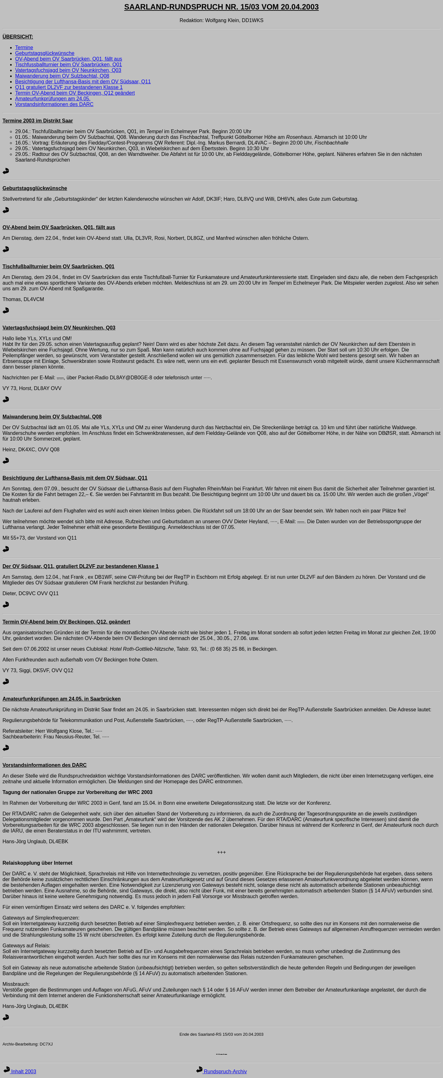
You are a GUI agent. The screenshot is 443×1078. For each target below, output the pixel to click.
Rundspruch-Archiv (221, 1071)
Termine (24, 47)
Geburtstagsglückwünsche (45, 53)
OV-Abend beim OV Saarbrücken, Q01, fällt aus (68, 59)
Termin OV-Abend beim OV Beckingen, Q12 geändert (75, 93)
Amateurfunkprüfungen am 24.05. (52, 98)
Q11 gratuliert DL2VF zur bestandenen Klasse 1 (69, 87)
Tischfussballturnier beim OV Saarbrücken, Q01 (68, 64)
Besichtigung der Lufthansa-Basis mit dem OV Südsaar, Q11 (83, 81)
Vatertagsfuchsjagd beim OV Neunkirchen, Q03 (68, 70)
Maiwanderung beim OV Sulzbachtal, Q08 (62, 76)
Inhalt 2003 (19, 1071)
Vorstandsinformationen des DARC (54, 104)
